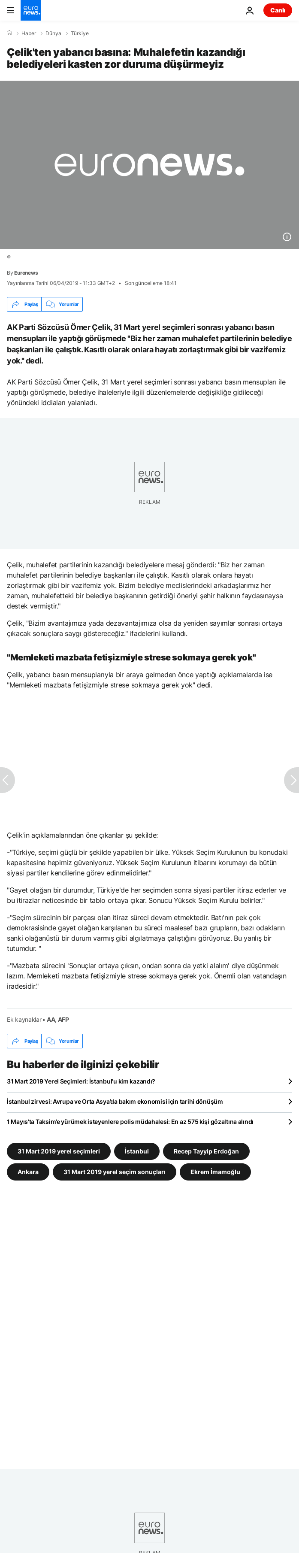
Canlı (277, 10)
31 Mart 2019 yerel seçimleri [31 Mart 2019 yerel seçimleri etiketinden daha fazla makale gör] (59, 1151)
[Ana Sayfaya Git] (31, 10)
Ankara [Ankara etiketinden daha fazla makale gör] (28, 1171)
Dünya (53, 33)
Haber (28, 33)
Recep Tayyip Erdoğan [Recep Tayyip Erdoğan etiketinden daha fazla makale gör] (206, 1151)
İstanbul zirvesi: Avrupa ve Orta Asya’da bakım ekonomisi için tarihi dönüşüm (115, 1101)
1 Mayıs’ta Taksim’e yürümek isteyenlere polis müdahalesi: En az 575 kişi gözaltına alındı (130, 1121)
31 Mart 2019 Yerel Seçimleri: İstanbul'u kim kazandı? (81, 1081)
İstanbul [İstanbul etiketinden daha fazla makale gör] (137, 1151)
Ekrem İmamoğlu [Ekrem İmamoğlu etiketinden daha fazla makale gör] (215, 1171)
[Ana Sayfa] (9, 33)
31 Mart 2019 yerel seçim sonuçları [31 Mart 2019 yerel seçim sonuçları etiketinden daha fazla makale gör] (114, 1171)
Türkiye (80, 33)
